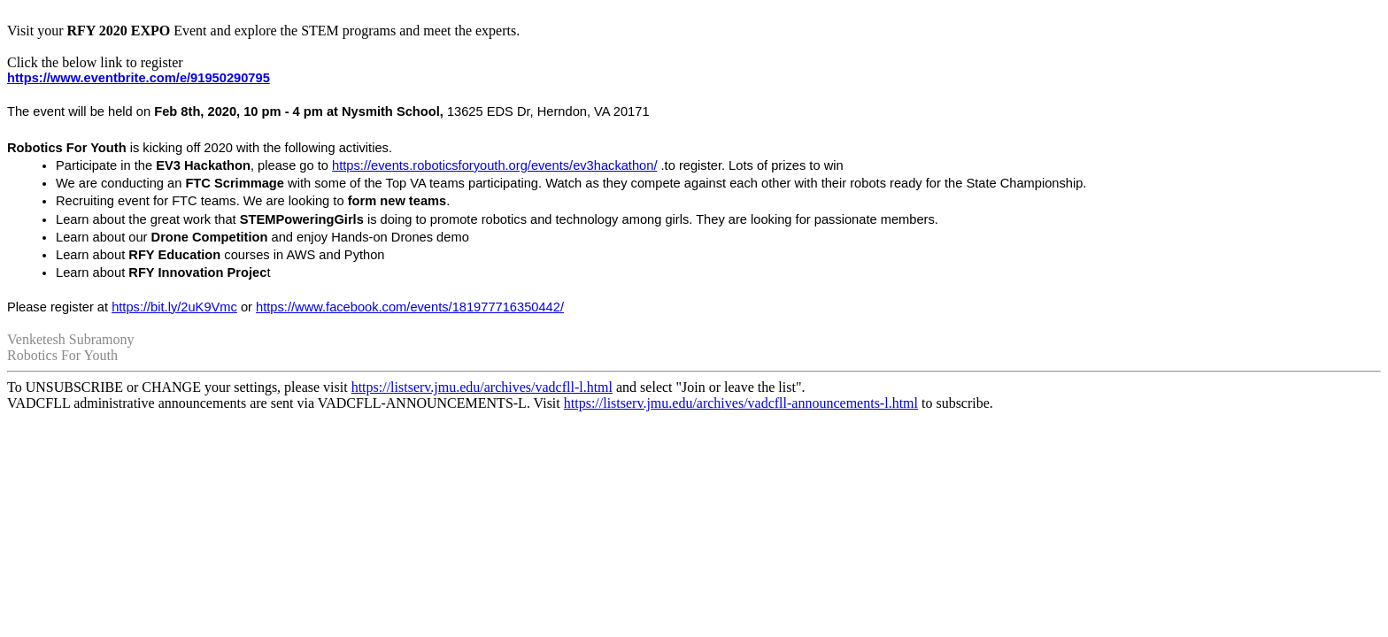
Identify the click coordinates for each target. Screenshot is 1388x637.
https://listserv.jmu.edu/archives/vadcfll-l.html (482, 387)
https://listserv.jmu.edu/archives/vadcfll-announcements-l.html (741, 403)
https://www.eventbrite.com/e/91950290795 (138, 78)
